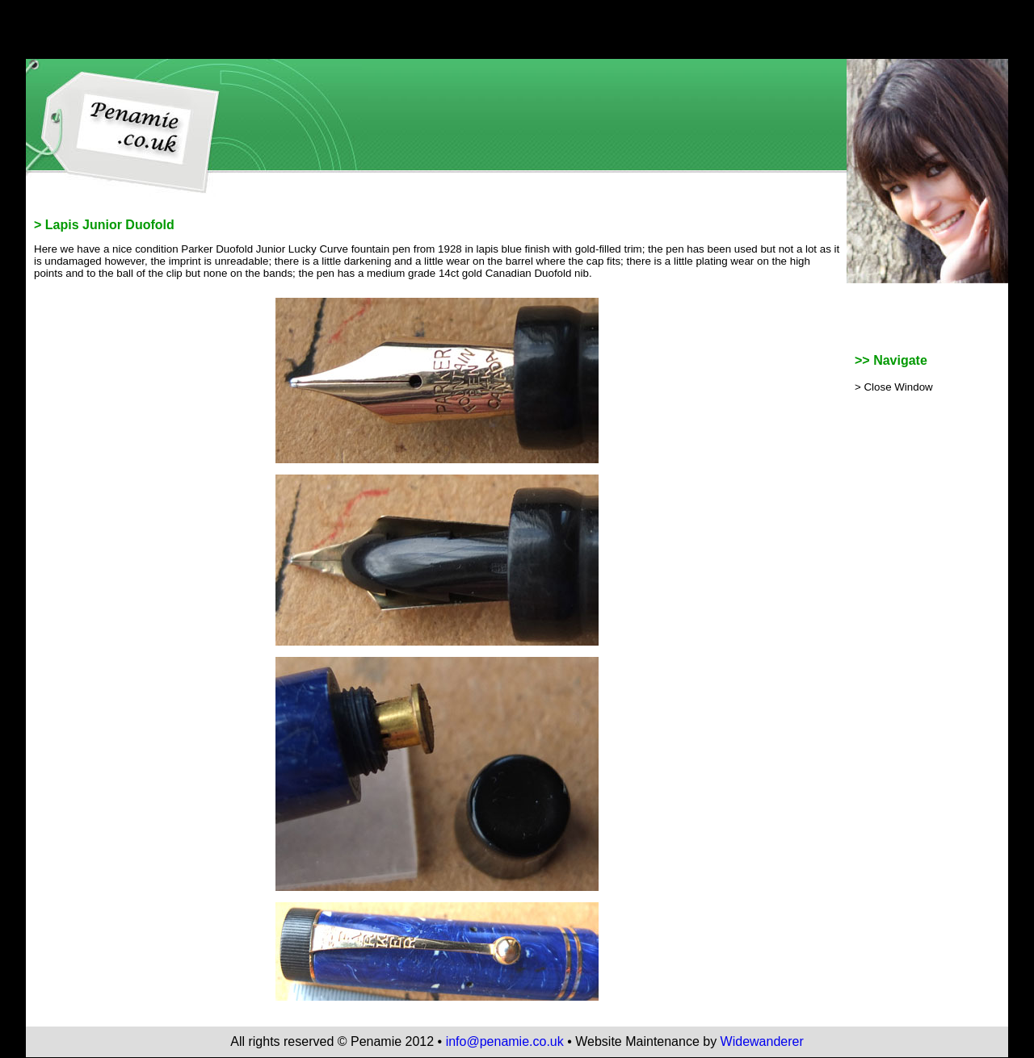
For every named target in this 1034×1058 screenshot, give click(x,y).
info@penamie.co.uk (505, 1041)
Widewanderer (762, 1041)
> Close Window (894, 387)
